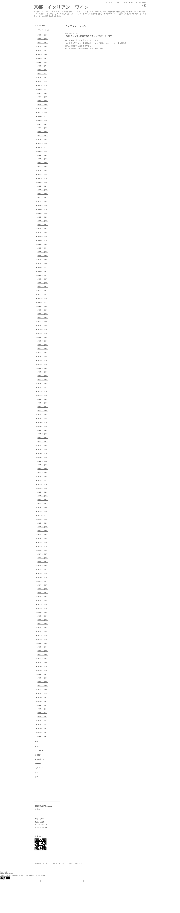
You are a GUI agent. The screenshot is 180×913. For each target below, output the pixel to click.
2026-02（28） (43, 46)
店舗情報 (38, 755)
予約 (36, 777)
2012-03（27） (43, 682)
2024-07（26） (43, 108)
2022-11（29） (43, 186)
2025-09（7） (42, 66)
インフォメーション (42, 30)
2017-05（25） (43, 441)
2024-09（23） (43, 101)
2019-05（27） (43, 348)
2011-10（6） (42, 701)
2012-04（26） (43, 678)
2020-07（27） (43, 294)
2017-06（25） (43, 438)
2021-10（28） (43, 236)
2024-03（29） (43, 124)
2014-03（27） (43, 589)
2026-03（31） (43, 42)
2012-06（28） (43, 670)
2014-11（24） (43, 558)
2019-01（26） (43, 364)
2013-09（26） (43, 612)
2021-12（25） (43, 228)
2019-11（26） (43, 325)
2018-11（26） (43, 372)
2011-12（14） (43, 693)
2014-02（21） (43, 593)
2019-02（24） (43, 360)
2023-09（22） (43, 147)
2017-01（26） (43, 457)
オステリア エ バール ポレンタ (52, 864)
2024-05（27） (43, 116)
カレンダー (39, 750)
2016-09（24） (43, 472)
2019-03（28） (43, 356)
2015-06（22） (43, 531)
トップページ (40, 25)
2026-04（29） (43, 39)
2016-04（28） (43, 492)
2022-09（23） (43, 194)
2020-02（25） (43, 314)
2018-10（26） (43, 376)
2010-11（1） (42, 736)
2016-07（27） (43, 480)
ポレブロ (38, 772)
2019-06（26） (43, 345)
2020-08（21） (43, 290)
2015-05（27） (43, 534)
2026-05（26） (43, 35)
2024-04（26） (43, 120)
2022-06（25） (43, 205)
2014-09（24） (43, 565)
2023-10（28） (43, 143)
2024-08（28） (43, 104)
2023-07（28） (43, 155)
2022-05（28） (43, 209)
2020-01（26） (43, 317)
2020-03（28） (43, 310)
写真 (36, 742)
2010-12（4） (42, 732)
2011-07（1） (42, 713)
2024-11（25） (43, 93)
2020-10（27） (43, 283)
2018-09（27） (43, 379)
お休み (37, 809)
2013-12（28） (43, 600)
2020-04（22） (43, 306)
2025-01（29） (43, 85)
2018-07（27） (43, 387)
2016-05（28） (43, 488)
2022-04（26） (43, 213)
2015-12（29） (43, 507)
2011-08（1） (42, 709)
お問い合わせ (40, 759)
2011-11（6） (42, 697)
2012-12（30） (43, 647)
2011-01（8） (42, 728)
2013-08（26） (43, 616)
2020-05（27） (43, 302)
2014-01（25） (43, 596)
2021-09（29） (43, 240)
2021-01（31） (43, 271)
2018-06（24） (43, 391)
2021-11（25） (43, 232)
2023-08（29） (43, 151)
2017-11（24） (43, 418)
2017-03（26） (43, 449)
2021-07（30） (43, 248)
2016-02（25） (43, 500)
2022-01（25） (43, 225)
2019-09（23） (43, 333)
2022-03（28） (43, 217)
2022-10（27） (43, 190)
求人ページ (39, 768)
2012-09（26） (43, 658)
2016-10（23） (43, 469)
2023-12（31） (43, 135)
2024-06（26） (43, 112)
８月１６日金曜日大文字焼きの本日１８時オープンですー (89, 36)
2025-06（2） (42, 70)
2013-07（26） (43, 620)
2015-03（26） (43, 542)
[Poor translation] (7, 878)
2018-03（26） (43, 403)
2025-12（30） (43, 54)
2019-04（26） (43, 352)
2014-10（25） (43, 562)
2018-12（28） (43, 368)
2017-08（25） (43, 430)
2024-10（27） (43, 97)
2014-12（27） (43, 554)
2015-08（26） (43, 523)
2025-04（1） (42, 73)
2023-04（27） (43, 166)
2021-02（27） (43, 267)
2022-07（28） (43, 201)
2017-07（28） (43, 434)
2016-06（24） (43, 484)
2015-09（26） (43, 519)
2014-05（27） (43, 581)
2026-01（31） (43, 50)
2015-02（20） (43, 546)
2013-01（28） (43, 643)
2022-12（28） (43, 182)
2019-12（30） (43, 321)
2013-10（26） (43, 608)
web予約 (38, 764)
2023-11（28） (43, 139)
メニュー (38, 746)
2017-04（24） (43, 445)
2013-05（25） (43, 627)
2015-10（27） (43, 515)
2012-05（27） (43, 674)
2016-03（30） (43, 496)
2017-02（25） (43, 453)
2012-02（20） (43, 685)
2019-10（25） (43, 329)
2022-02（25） (43, 221)
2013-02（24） (43, 639)
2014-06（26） (43, 577)
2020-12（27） (43, 275)
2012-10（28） (43, 654)
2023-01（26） (43, 178)
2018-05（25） (43, 395)
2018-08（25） (43, 383)
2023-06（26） (43, 159)
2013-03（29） (43, 635)
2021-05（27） (43, 256)
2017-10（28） (43, 422)
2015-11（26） (43, 511)
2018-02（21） (43, 407)
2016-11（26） (43, 465)
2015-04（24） (43, 538)
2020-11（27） (43, 279)
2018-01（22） (43, 410)
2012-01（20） (43, 689)
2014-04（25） (43, 585)
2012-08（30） (43, 662)
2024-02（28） (43, 128)
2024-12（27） (43, 89)
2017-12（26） (43, 414)
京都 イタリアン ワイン (61, 7)
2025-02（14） (43, 81)
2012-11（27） (43, 651)
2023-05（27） (43, 163)
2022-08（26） (43, 197)
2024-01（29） (43, 132)
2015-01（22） (43, 550)
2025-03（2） (42, 77)
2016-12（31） (43, 461)
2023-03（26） (43, 170)
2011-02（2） (42, 724)
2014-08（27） (43, 569)
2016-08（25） (43, 476)
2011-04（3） (42, 716)
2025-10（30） (43, 62)
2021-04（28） (43, 259)
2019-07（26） (43, 341)
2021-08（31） (43, 244)
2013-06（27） (43, 623)
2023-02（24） (43, 174)
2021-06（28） (43, 252)
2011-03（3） (42, 720)
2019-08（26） (43, 337)
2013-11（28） (43, 604)
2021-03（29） (43, 263)
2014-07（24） (43, 573)
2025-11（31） (43, 58)
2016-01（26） (43, 503)
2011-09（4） (42, 705)
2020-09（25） (43, 287)
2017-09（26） (43, 426)
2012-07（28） (43, 666)
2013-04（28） (43, 631)
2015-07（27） (43, 527)
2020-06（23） (43, 298)
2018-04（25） (43, 399)
